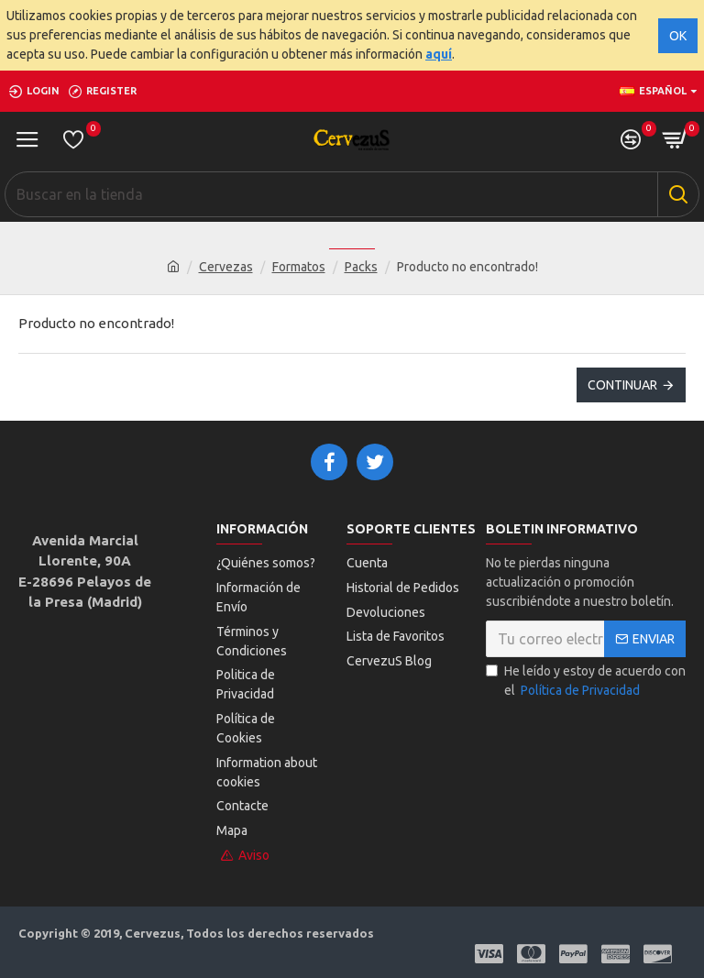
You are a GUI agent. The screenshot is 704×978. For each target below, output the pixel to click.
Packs (361, 266)
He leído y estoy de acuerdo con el (586, 683)
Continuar (622, 385)
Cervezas (226, 266)
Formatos (298, 266)
